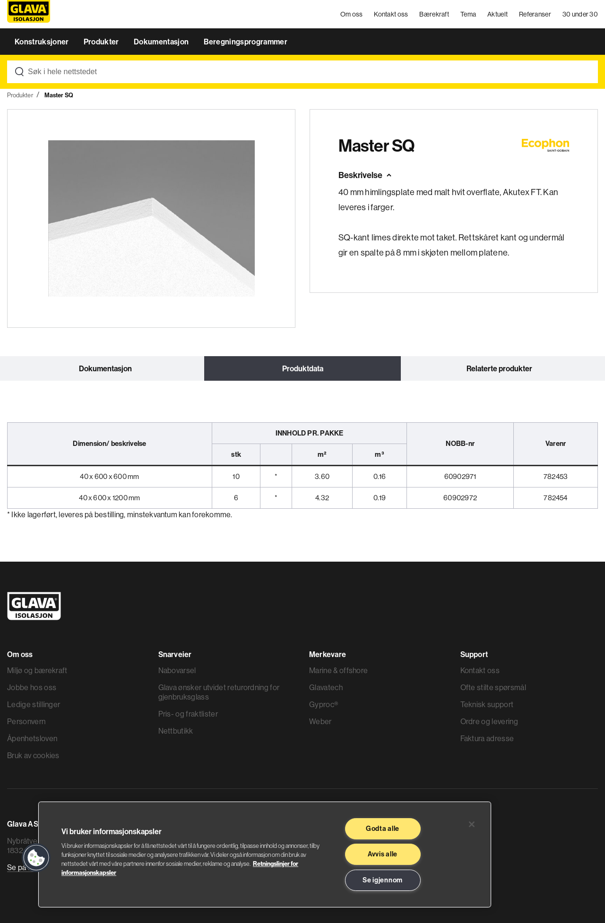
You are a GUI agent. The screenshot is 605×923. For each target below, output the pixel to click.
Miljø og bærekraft (37, 670)
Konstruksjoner (42, 41)
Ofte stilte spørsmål (493, 687)
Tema (468, 14)
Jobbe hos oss (31, 687)
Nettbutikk (175, 730)
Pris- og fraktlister (188, 713)
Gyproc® (323, 704)
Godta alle (382, 828)
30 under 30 (580, 14)
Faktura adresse (487, 738)
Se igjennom (383, 880)
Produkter (102, 41)
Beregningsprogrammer (245, 41)
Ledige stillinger (33, 704)
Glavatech (326, 687)
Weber (320, 721)
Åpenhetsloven (32, 738)
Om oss (351, 14)
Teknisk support (487, 704)
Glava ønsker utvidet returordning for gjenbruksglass (219, 692)
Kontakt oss (391, 14)
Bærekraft (434, 14)
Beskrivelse (360, 175)
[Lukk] (471, 824)
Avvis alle (383, 854)
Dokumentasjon (162, 41)
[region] (265, 854)
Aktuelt (497, 14)
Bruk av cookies (33, 755)
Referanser (535, 14)
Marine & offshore (338, 670)
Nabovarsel (177, 670)
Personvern (26, 721)
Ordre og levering (489, 721)
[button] (36, 858)
